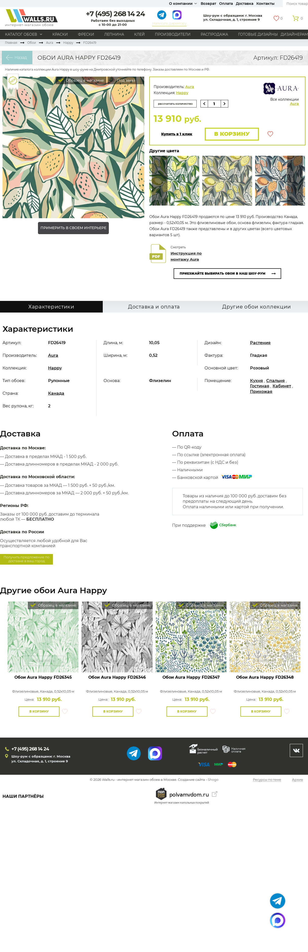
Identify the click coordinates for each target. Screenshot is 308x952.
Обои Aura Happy (43, 677)
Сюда (160, 181)
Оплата (226, 3)
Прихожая (261, 392)
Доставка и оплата (154, 307)
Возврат (208, 3)
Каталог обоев (21, 34)
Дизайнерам (294, 34)
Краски (60, 34)
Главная (11, 43)
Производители (173, 34)
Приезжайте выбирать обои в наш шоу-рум (222, 274)
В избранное (270, 134)
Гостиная (259, 386)
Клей (139, 34)
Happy (68, 43)
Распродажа (214, 34)
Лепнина (114, 34)
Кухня (256, 381)
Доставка (244, 3)
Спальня (275, 381)
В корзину (231, 134)
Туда (295, 181)
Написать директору (169, 23)
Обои (31, 43)
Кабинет (282, 386)
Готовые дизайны (258, 34)
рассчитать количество (177, 103)
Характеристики (51, 307)
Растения (260, 343)
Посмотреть (43, 661)
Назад (19, 57)
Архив (297, 780)
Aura (49, 43)
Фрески (86, 34)
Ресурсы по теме (267, 780)
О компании (181, 3)
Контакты (265, 3)
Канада (56, 393)
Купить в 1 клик (176, 134)
